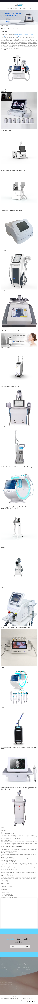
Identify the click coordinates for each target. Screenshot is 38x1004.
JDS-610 (3, 828)
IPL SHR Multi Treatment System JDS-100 (13, 170)
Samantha (8, 861)
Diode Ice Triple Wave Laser (24, 34)
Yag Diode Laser (4, 889)
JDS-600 (3, 427)
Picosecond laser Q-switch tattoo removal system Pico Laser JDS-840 (18, 748)
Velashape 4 (17, 36)
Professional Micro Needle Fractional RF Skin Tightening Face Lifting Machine (19, 788)
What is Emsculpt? (5, 840)
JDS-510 (3, 707)
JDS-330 (3, 547)
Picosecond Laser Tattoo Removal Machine (10, 1000)
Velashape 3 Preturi (5, 883)
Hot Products (25, 997)
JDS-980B (3, 251)
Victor (7, 875)
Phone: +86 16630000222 (13, 8)
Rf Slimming (3, 998)
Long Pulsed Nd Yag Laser (6, 886)
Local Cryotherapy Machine (12, 998)
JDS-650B (3, 90)
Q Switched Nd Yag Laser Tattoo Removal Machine (15, 627)
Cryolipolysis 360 (24, 1000)
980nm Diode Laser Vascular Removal (12, 331)
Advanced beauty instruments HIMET (12, 210)
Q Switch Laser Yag (5, 892)
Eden (7, 857)
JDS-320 (3, 587)
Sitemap (30, 997)
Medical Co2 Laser (5, 891)
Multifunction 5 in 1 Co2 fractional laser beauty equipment (18, 467)
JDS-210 (3, 667)
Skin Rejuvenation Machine (7, 895)
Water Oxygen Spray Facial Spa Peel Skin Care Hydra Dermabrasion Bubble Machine (16, 507)
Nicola (7, 866)
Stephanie (8, 871)
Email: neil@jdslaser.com (26, 8)
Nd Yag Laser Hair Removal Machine (9, 888)
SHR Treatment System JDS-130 (10, 386)
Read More (3, 91)
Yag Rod (16, 34)
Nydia (7, 852)
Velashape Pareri (4, 27)
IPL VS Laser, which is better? (8, 834)
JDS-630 (3, 291)
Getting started (4, 25)
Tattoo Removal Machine (6, 882)
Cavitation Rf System (5, 885)
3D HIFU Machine (6, 130)
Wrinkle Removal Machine (6, 894)
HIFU (32, 998)
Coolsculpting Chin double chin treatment (11, 846)
